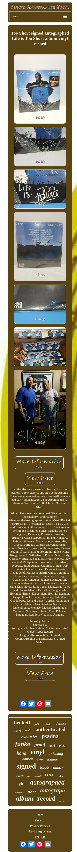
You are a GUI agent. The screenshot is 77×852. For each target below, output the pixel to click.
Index (39, 814)
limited (58, 768)
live (28, 776)
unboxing (55, 754)
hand (21, 753)
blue (61, 776)
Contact (40, 820)
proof (39, 744)
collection (52, 759)
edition (27, 759)
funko (22, 743)
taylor (20, 783)
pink (62, 745)
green (61, 801)
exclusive (29, 736)
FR (43, 837)
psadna (50, 736)
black (44, 768)
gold (52, 745)
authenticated (51, 729)
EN (37, 837)
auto (28, 730)
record (46, 798)
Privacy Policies (40, 826)
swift (32, 792)
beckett (22, 723)
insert (48, 724)
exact (19, 776)
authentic (19, 792)
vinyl (37, 752)
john (37, 724)
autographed (47, 782)
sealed (37, 776)
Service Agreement (40, 831)
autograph (52, 790)
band (17, 730)
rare (49, 774)
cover (40, 759)
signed (26, 766)
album (24, 798)
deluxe (60, 723)
